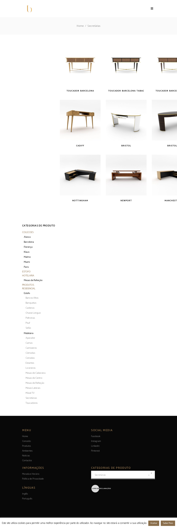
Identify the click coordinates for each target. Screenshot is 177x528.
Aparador (30, 338)
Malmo (27, 257)
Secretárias (31, 398)
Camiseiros (31, 348)
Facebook (95, 436)
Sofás (28, 328)
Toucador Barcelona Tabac (126, 91)
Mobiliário (28, 333)
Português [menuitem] (27, 499)
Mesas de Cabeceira (35, 373)
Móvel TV (30, 393)
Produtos (28, 285)
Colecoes (28, 232)
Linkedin (95, 446)
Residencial (28, 289)
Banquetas (31, 303)
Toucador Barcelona (80, 91)
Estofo (26, 272)
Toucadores (32, 403)
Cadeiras (30, 308)
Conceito (26, 441)
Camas (29, 343)
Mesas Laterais (33, 388)
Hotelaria (28, 276)
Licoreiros (30, 368)
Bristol (126, 145)
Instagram (96, 441)
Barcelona (29, 242)
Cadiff (80, 145)
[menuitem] (25, 494)
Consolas (30, 358)
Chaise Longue (33, 313)
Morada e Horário (30, 474)
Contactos (27, 461)
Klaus (26, 252)
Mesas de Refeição (33, 280)
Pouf (28, 323)
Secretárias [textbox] (122, 475)
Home (80, 26)
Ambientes (27, 451)
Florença (28, 247)
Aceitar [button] (153, 523)
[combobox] (123, 475)
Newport (126, 200)
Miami (27, 262)
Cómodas (30, 353)
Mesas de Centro (34, 378)
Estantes (30, 363)
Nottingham (80, 200)
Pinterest (95, 451)
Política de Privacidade (33, 479)
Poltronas (30, 318)
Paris (26, 267)
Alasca (27, 237)
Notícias (26, 456)
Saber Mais (168, 523)
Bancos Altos (32, 298)
